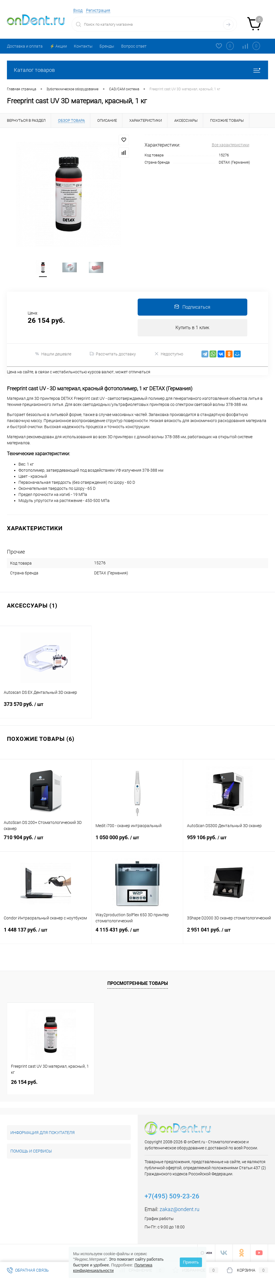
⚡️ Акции (58, 46)
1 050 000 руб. (137, 842)
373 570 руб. (46, 709)
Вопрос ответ (134, 46)
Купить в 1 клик (192, 328)
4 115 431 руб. (137, 935)
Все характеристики (230, 145)
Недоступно (168, 354)
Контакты (83, 46)
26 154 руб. (24, 1083)
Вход (78, 10)
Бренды (107, 46)
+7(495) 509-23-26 (172, 1196)
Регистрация (98, 10)
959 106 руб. (229, 842)
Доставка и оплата (25, 46)
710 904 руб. (46, 842)
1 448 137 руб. (46, 935)
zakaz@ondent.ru (179, 1210)
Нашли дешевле (53, 354)
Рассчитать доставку (112, 355)
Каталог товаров (137, 70)
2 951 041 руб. (229, 935)
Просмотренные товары (137, 984)
